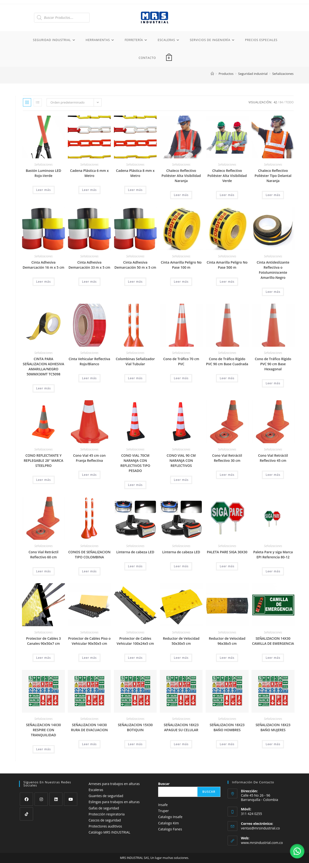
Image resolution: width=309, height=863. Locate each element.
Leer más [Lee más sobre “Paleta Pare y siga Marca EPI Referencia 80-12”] (273, 571)
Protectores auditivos (105, 826)
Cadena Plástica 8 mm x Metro (135, 173)
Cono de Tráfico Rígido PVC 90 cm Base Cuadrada (227, 361)
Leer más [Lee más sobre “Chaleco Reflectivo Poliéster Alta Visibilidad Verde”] (227, 195)
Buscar (164, 783)
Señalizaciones (283, 73)
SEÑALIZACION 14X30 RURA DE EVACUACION (89, 727)
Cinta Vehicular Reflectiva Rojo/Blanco (89, 361)
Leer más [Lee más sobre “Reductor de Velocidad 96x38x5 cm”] (227, 658)
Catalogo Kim (168, 823)
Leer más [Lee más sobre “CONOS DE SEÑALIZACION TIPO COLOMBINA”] (89, 571)
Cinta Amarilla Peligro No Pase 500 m (227, 265)
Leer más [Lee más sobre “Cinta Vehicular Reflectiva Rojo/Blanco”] (89, 378)
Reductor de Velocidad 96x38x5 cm (227, 641)
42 (275, 102)
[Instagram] (41, 799)
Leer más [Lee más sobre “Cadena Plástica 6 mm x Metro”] (89, 190)
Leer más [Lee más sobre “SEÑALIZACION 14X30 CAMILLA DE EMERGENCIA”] (273, 658)
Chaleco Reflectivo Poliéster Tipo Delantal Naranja (273, 175)
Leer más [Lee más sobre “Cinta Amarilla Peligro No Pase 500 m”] (227, 282)
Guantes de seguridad (106, 795)
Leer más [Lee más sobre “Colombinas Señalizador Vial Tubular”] (135, 378)
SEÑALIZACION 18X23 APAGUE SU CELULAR (181, 727)
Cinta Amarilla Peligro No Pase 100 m (181, 265)
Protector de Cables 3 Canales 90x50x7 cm (43, 641)
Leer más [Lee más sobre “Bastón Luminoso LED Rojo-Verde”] (43, 190)
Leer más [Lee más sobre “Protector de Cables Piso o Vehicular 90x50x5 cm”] (89, 658)
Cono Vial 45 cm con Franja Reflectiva (89, 458)
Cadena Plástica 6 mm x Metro (89, 173)
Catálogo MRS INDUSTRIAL (109, 832)
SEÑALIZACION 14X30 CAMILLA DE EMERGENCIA (273, 641)
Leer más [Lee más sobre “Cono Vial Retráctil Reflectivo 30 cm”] (227, 475)
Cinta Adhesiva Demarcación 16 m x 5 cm (43, 265)
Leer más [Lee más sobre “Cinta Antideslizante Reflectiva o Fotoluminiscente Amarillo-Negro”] (273, 292)
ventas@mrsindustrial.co (260, 828)
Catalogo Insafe (170, 816)
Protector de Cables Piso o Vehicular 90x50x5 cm (89, 641)
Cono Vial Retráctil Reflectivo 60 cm (43, 554)
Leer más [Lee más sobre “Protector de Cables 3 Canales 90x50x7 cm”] (43, 658)
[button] (297, 851)
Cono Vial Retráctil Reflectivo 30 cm (227, 458)
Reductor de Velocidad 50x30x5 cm (181, 641)
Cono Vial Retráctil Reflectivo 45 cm (273, 458)
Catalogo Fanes (170, 829)
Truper (163, 810)
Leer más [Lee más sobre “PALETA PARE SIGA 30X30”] (227, 566)
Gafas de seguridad (104, 808)
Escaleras (96, 789)
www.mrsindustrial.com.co (262, 842)
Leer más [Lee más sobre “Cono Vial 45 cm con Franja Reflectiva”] (89, 475)
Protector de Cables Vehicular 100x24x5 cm (135, 641)
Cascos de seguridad (105, 820)
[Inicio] (212, 73)
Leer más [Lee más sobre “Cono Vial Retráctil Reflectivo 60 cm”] (43, 571)
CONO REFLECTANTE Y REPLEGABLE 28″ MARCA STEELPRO (43, 460)
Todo (289, 102)
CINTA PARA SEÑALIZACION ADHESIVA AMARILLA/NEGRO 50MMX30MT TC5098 (43, 366)
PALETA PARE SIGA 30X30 (227, 552)
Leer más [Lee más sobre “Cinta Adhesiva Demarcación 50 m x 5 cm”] (135, 282)
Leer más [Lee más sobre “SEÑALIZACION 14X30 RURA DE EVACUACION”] (89, 744)
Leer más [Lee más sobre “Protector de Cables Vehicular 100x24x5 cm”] (135, 658)
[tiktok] (26, 814)
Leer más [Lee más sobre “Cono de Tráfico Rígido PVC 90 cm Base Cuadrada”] (227, 378)
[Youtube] (70, 799)
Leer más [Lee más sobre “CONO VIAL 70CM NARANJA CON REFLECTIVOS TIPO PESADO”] (135, 485)
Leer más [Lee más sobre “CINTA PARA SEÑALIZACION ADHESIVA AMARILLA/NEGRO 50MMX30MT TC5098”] (43, 388)
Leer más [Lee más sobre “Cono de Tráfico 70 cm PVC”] (181, 378)
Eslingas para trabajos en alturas (114, 802)
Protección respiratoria (107, 814)
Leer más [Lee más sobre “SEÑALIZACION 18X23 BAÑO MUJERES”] (273, 744)
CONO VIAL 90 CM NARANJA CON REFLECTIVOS (181, 460)
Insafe (163, 804)
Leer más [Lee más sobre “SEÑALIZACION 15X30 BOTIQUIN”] (135, 744)
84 (281, 102)
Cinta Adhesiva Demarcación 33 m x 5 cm (89, 265)
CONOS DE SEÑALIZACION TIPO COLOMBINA (89, 554)
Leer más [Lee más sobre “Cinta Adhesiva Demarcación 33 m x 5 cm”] (89, 282)
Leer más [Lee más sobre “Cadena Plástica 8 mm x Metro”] (135, 190)
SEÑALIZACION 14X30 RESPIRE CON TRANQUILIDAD (43, 730)
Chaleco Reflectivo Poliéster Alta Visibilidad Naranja (181, 175)
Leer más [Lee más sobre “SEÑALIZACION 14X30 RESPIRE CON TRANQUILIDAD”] (43, 749)
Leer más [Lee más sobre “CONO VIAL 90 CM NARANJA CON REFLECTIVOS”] (181, 480)
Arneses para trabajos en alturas (114, 783)
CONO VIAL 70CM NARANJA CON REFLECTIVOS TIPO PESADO (135, 463)
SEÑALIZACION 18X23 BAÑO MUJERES (273, 727)
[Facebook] (26, 799)
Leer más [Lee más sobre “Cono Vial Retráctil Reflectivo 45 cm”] (273, 475)
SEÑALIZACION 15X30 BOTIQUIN (135, 727)
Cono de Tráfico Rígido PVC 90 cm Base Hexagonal (273, 364)
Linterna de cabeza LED (135, 552)
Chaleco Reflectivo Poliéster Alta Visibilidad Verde (227, 175)
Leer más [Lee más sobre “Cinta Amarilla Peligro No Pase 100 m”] (181, 282)
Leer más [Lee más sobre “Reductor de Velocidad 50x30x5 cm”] (181, 658)
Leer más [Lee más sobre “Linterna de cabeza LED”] (135, 566)
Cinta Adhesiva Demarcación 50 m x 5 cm (135, 265)
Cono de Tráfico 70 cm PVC (181, 361)
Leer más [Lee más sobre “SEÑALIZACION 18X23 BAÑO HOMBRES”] (227, 744)
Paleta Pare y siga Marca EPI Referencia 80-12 (273, 554)
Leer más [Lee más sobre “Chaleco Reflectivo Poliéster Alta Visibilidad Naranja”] (181, 195)
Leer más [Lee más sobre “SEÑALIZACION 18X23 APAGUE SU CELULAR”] (181, 744)
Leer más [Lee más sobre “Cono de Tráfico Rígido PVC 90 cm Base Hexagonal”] (273, 383)
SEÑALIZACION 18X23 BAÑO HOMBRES (227, 727)
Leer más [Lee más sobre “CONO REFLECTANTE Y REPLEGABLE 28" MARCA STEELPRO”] (43, 480)
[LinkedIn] (56, 799)
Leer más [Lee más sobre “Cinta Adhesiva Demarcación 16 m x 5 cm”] (43, 282)
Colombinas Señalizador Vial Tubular (135, 361)
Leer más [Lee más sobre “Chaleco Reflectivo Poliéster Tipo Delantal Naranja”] (273, 195)
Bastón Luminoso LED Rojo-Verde (43, 173)
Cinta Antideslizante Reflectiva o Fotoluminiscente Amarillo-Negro (273, 270)
